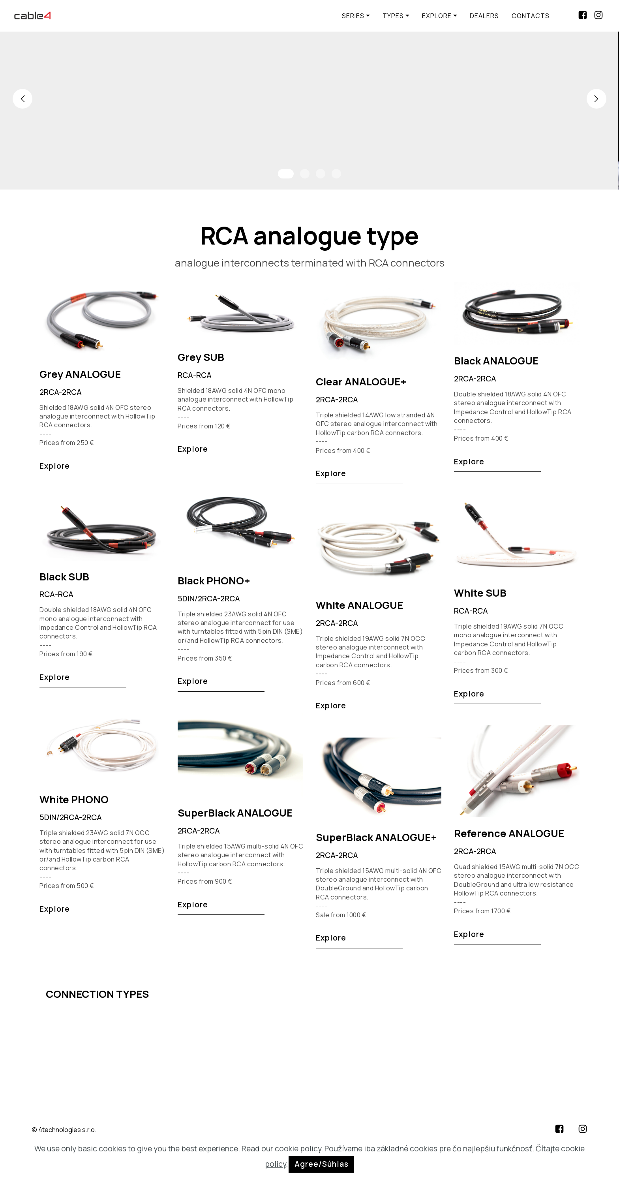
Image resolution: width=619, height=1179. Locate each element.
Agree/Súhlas (321, 1164)
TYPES (393, 15)
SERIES (353, 15)
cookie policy (298, 1148)
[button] (22, 99)
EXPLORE (437, 15)
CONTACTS (531, 15)
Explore (54, 466)
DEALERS (484, 15)
